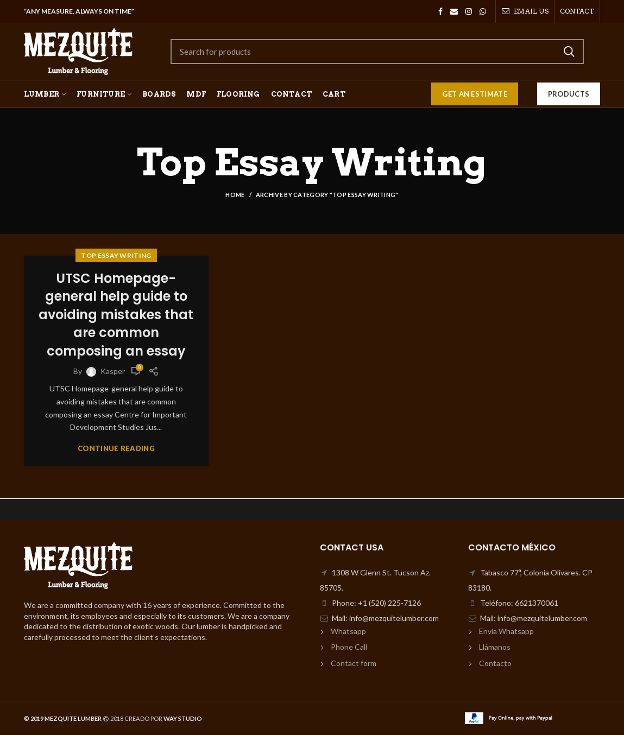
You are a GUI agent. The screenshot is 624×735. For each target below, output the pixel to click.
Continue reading (116, 448)
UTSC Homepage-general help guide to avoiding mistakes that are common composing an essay (116, 314)
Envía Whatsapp (506, 631)
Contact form (353, 663)
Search (569, 51)
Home (234, 194)
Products (568, 94)
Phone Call (349, 646)
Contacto (495, 663)
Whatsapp (348, 631)
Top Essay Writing (116, 255)
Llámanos (494, 646)
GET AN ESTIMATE (474, 94)
